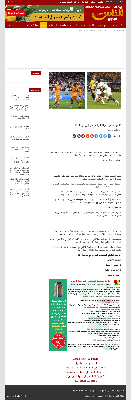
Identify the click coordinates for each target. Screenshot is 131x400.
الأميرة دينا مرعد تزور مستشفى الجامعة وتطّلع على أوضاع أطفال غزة (19, 160)
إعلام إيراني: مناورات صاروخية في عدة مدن (19, 138)
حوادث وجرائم (32, 25)
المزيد (21, 25)
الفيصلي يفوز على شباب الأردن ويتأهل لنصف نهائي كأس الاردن (19, 181)
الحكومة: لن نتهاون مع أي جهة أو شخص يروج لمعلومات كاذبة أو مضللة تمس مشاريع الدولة (19, 171)
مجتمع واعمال (65, 25)
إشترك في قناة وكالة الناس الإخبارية (85, 367)
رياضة (43, 25)
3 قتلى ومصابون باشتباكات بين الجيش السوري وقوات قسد (19, 97)
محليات (114, 25)
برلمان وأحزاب (80, 25)
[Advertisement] (65, 50)
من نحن (93, 2)
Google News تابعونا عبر (85, 358)
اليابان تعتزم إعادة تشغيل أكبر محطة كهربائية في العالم (19, 149)
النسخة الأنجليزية (66, 2)
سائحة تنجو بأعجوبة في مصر (19, 127)
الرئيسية (100, 2)
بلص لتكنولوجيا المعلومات (16, 396)
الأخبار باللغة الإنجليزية (85, 363)
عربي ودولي (103, 25)
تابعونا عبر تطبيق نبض (85, 380)
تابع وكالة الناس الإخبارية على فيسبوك (85, 372)
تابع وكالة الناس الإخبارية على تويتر (85, 376)
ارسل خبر (77, 2)
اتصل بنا (85, 2)
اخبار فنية (53, 25)
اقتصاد (91, 25)
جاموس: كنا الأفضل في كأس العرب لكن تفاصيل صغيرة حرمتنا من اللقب (19, 107)
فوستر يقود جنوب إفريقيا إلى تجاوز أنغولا (19, 117)
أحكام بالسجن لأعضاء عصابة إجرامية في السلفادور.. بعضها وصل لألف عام (19, 192)
